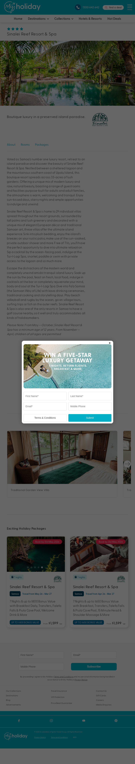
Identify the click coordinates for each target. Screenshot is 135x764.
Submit (90, 417)
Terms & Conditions (45, 417)
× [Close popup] (110, 342)
